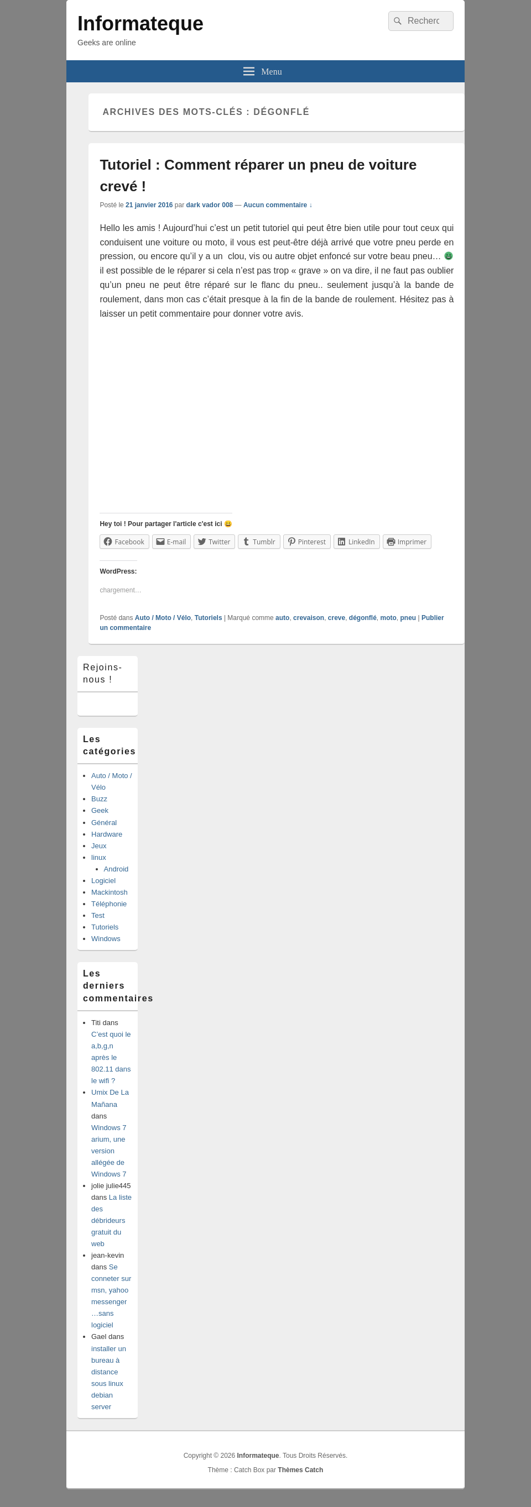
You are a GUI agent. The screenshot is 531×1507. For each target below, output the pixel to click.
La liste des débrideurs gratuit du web (111, 1220)
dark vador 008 (209, 205)
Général (104, 822)
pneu (408, 618)
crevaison (308, 618)
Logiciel (103, 880)
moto (389, 618)
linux (98, 857)
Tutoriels (208, 618)
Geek (99, 810)
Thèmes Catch (300, 1470)
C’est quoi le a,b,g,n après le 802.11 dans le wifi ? (111, 1057)
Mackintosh (109, 892)
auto (282, 618)
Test (98, 915)
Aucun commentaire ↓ (278, 205)
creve (336, 618)
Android (116, 869)
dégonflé (363, 618)
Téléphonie (109, 904)
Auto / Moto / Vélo (163, 618)
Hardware (106, 834)
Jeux (98, 846)
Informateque (140, 23)
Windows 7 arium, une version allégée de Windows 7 (109, 1150)
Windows (106, 938)
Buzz (99, 799)
